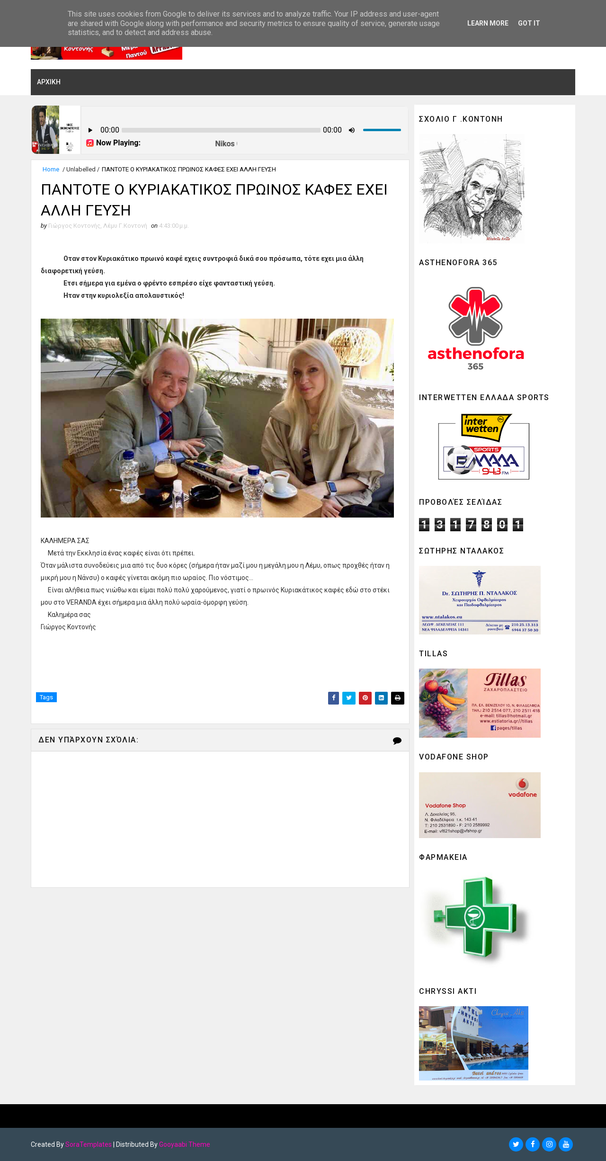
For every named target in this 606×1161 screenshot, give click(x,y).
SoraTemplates (88, 1144)
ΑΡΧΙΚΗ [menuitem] (49, 82)
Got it (529, 23)
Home (51, 169)
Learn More (487, 23)
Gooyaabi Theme (184, 1144)
